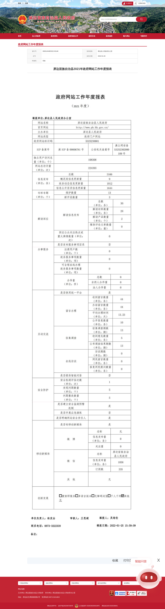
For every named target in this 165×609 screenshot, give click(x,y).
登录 (19, 3)
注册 (26, 3)
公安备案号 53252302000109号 (87, 606)
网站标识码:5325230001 (110, 606)
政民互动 (92, 36)
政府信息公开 (73, 36)
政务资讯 (54, 36)
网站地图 (21, 589)
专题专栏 (143, 36)
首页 (19, 36)
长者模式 (127, 4)
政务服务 (109, 36)
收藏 (115, 560)
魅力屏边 (126, 36)
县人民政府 (36, 36)
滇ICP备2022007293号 (65, 606)
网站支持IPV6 (51, 606)
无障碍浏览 (140, 3)
